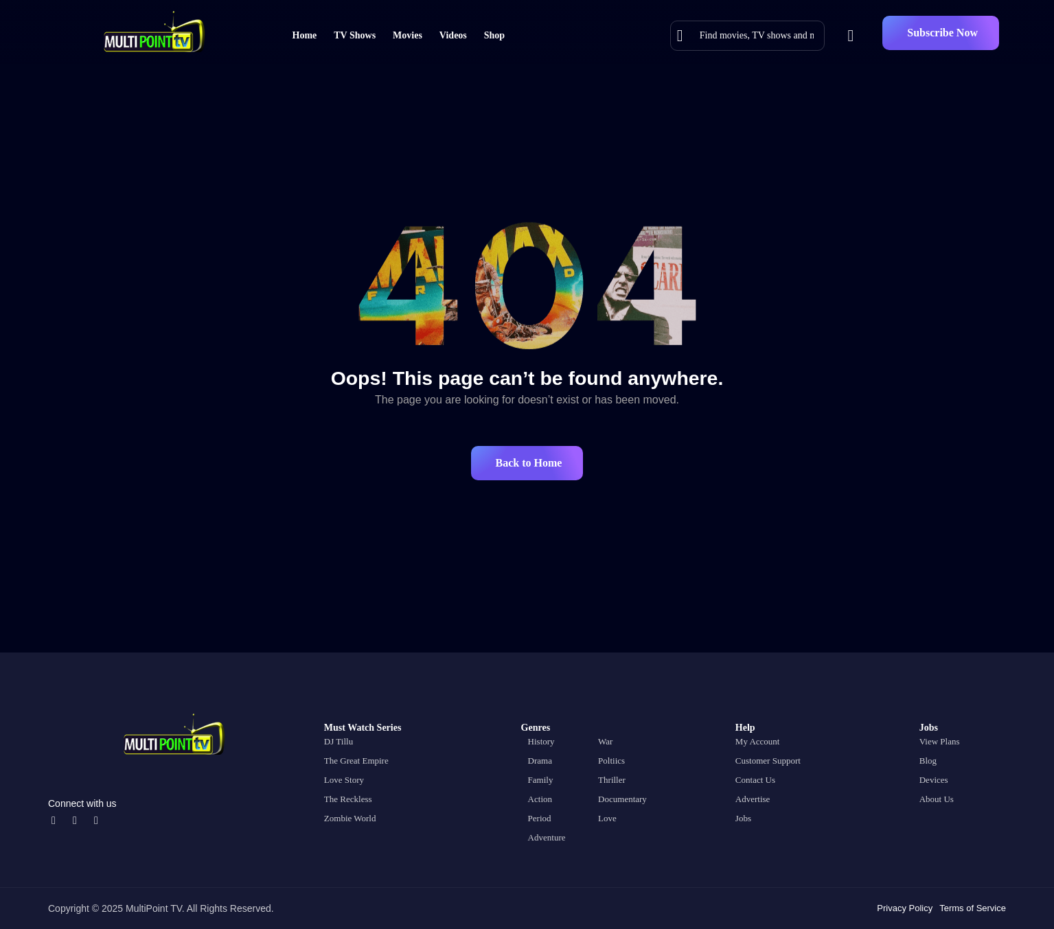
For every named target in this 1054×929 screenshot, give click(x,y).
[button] (940, 33)
